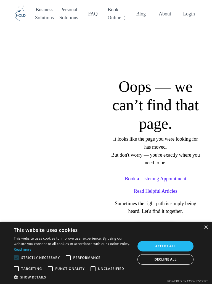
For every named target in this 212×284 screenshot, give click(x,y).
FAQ (93, 14)
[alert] (106, 253)
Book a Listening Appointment (155, 178)
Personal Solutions (68, 13)
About (165, 14)
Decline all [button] (166, 259)
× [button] (206, 228)
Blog (141, 14)
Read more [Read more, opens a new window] (22, 249)
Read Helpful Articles (155, 191)
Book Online (117, 13)
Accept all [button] (165, 246)
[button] (73, 277)
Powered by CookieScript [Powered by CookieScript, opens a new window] (187, 281)
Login (189, 14)
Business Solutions (44, 13)
